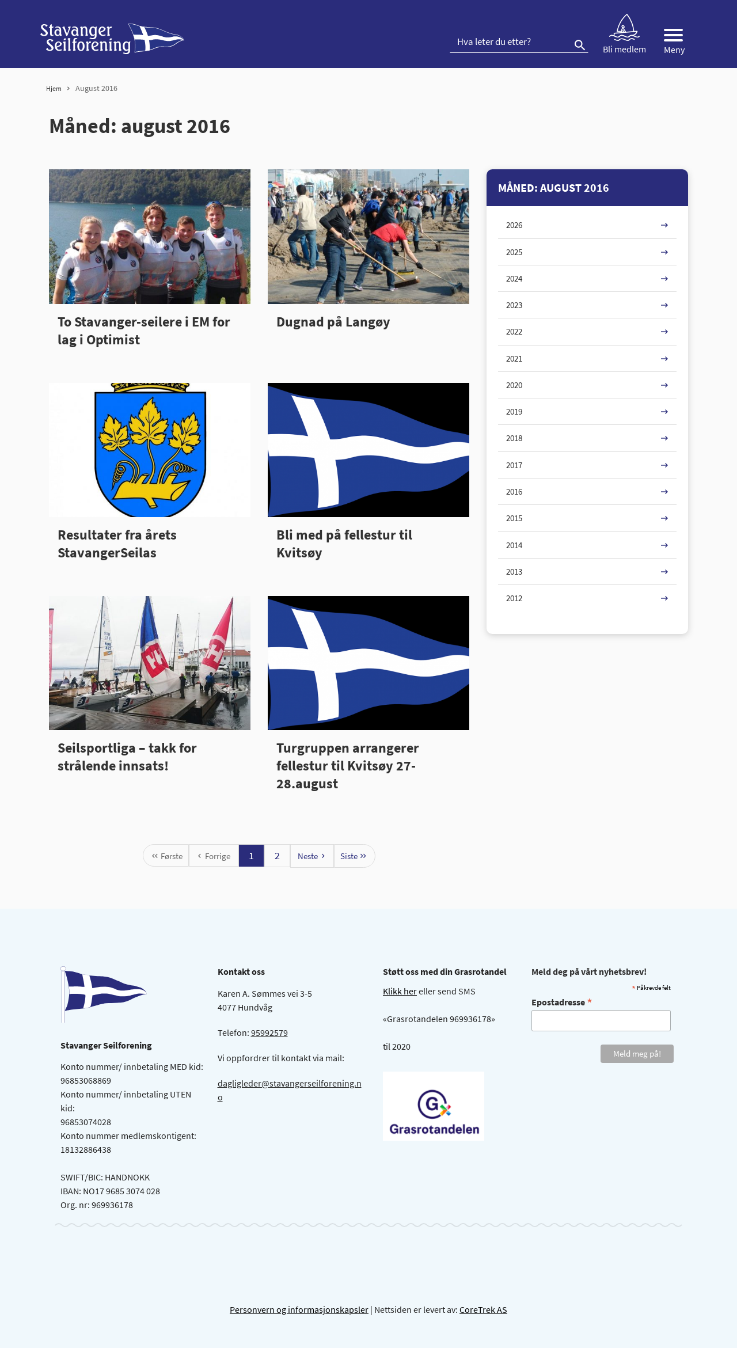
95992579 (269, 1032)
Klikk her (400, 991)
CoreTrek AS (483, 1309)
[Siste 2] (354, 856)
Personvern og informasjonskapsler (299, 1309)
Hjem (54, 88)
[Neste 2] (312, 856)
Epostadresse (561, 1001)
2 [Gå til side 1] (277, 855)
